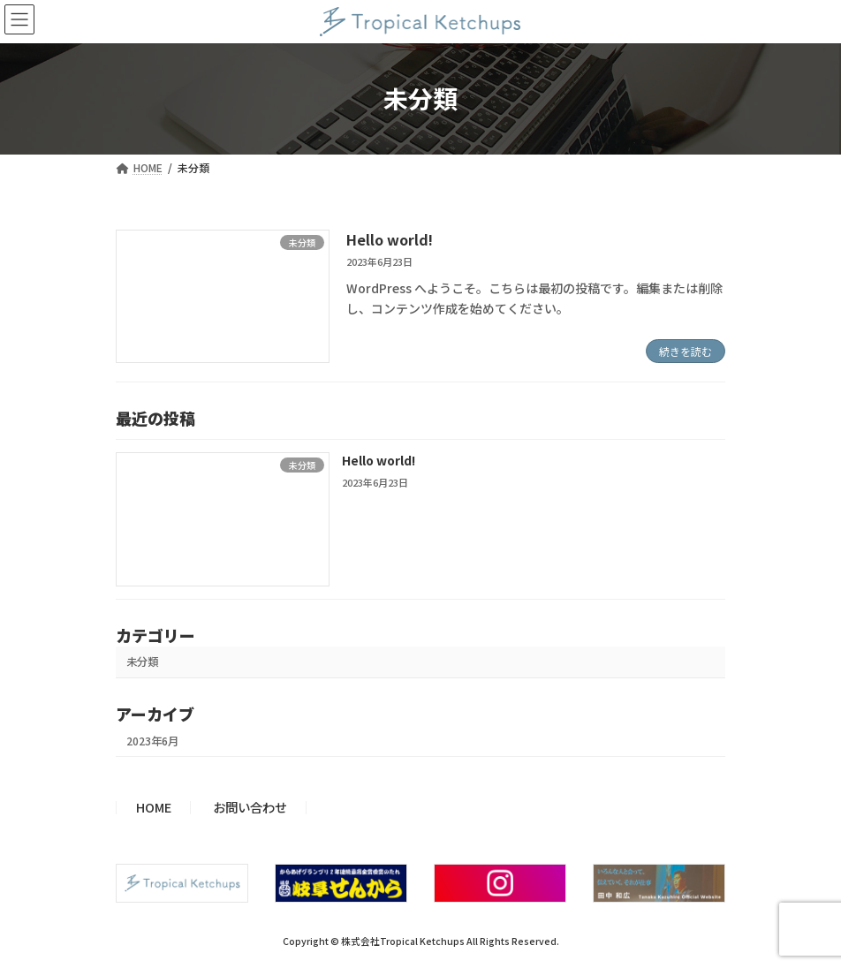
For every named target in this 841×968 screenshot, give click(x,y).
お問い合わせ (250, 807)
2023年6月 (152, 741)
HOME (153, 807)
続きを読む (685, 351)
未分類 (142, 662)
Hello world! (389, 239)
